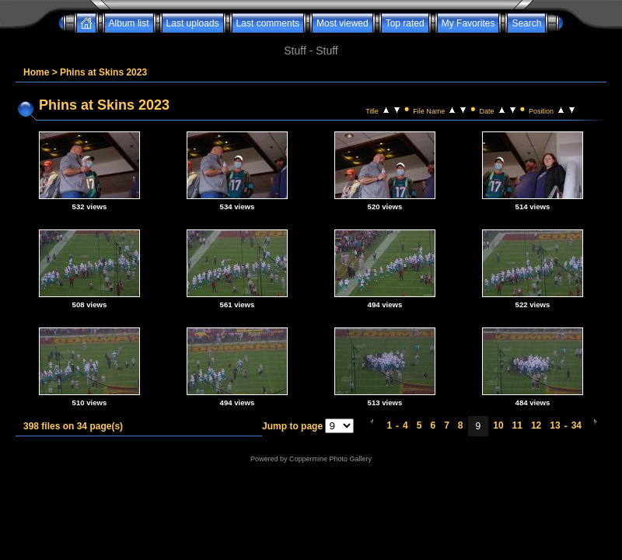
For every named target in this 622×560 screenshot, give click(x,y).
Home (36, 72)
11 (517, 425)
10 (498, 425)
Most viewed (342, 23)
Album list (129, 23)
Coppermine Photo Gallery (330, 459)
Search (526, 23)
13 (555, 425)
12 (536, 425)
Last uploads (192, 23)
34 (576, 425)
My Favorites (468, 23)
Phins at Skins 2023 (103, 72)
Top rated (405, 23)
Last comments (267, 23)
